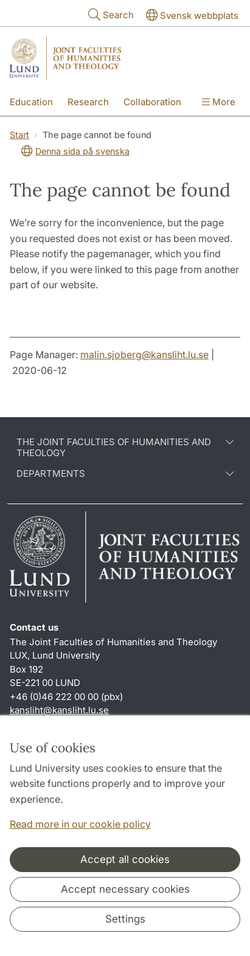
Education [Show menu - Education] (31, 102)
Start (19, 135)
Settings (125, 919)
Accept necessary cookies (125, 889)
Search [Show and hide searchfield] (110, 14)
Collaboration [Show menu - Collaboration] (152, 102)
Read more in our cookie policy (80, 824)
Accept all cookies (125, 859)
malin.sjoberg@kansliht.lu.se (144, 354)
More (218, 102)
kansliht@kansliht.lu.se (59, 710)
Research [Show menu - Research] (88, 102)
